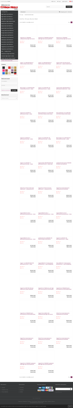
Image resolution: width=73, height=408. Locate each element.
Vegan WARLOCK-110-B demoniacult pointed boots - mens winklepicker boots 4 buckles (64, 214)
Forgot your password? (5, 90)
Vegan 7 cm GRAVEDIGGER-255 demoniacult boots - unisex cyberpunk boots (27, 264)
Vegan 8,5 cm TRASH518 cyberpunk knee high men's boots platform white (45, 39)
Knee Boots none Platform (7, 42)
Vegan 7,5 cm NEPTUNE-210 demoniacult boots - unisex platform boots (44, 89)
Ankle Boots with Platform (7, 39)
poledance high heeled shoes (8, 21)
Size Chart (21, 387)
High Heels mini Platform (7, 16)
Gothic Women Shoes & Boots (8, 58)
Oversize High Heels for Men (7, 56)
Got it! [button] (70, 406)
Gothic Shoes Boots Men (7, 60)
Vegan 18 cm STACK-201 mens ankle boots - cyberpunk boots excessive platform (45, 189)
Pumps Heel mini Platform (7, 32)
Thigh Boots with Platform (7, 49)
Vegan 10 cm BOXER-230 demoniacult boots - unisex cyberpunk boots (62, 239)
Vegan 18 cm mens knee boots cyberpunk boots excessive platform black (62, 189)
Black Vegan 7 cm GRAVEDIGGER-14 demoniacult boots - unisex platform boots (27, 89)
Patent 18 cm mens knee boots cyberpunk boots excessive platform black (44, 339)
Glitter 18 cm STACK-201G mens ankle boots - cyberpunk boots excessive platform (27, 189)
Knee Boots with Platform (7, 44)
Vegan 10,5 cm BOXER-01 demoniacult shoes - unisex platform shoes (26, 114)
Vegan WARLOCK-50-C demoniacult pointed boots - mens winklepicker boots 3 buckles (46, 214)
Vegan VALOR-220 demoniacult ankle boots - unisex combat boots (64, 63)
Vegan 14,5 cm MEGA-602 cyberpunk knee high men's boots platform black (45, 314)
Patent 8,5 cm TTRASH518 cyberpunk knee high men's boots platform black (63, 39)
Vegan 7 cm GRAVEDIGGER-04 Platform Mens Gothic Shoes (44, 63)
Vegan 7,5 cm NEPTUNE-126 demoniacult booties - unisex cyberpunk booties (44, 139)
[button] (9, 98)
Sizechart (3, 387)
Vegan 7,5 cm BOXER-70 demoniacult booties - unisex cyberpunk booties (26, 164)
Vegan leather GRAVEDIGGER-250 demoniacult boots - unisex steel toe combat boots (45, 164)
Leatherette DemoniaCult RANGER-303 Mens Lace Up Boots (64, 163)
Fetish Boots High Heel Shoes (7, 53)
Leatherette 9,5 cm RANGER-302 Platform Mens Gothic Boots (45, 238)
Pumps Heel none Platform (7, 30)
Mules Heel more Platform (7, 28)
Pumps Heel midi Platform (7, 35)
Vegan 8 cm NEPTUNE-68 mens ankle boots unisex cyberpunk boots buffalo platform (26, 289)
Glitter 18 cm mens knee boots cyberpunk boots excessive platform (62, 314)
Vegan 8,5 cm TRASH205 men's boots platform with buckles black (63, 288)
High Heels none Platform (7, 14)
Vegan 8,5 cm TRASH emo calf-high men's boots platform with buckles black (46, 289)
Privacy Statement (4, 391)
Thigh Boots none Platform (7, 46)
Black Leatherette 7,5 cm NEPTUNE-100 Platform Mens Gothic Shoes (46, 113)
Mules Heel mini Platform (7, 26)
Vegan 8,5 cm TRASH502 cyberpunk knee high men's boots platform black (27, 364)
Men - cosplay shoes (6, 51)
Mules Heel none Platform (7, 23)
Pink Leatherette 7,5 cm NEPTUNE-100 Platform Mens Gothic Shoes (63, 113)
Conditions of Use (4, 389)
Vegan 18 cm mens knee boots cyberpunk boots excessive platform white (62, 339)
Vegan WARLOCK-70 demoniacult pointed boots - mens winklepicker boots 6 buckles (45, 264)
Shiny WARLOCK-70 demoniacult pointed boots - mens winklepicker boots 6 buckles (63, 264)
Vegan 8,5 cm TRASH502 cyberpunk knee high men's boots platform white (46, 364)
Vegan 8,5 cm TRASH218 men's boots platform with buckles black (27, 314)
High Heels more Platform (7, 19)
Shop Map (21, 389)
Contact (21, 391)
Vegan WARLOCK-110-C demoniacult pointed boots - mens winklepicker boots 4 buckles (27, 239)
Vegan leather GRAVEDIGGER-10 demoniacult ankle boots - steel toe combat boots (63, 89)
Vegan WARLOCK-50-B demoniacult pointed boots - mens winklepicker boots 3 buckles (27, 214)
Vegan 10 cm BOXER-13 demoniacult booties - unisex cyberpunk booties (26, 139)
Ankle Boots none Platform (7, 37)
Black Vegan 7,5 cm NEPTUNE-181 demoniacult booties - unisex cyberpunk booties (63, 139)
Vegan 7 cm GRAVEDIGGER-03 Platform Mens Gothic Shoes (26, 63)
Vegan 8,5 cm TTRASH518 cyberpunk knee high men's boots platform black (27, 39)
